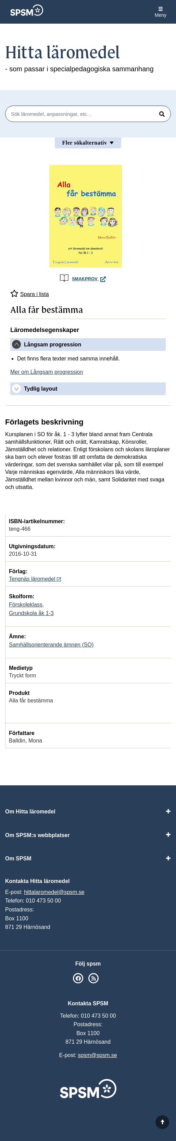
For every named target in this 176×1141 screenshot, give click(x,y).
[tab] (88, 344)
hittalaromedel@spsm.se (54, 892)
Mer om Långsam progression (46, 372)
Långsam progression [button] (52, 344)
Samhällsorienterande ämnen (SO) (51, 645)
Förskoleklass (25, 605)
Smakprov (90, 278)
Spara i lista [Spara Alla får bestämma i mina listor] (29, 293)
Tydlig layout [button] (40, 389)
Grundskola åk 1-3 (31, 613)
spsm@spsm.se (97, 1055)
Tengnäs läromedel (35, 579)
